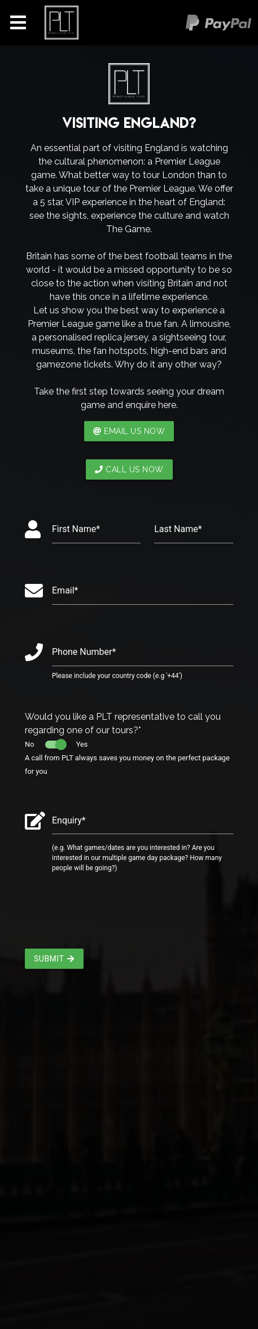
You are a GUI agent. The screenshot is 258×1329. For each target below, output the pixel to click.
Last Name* (178, 529)
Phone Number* (84, 651)
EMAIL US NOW (129, 431)
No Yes (56, 744)
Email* (65, 590)
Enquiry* (69, 820)
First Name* (76, 529)
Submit (54, 959)
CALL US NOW (129, 469)
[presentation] (110, 915)
